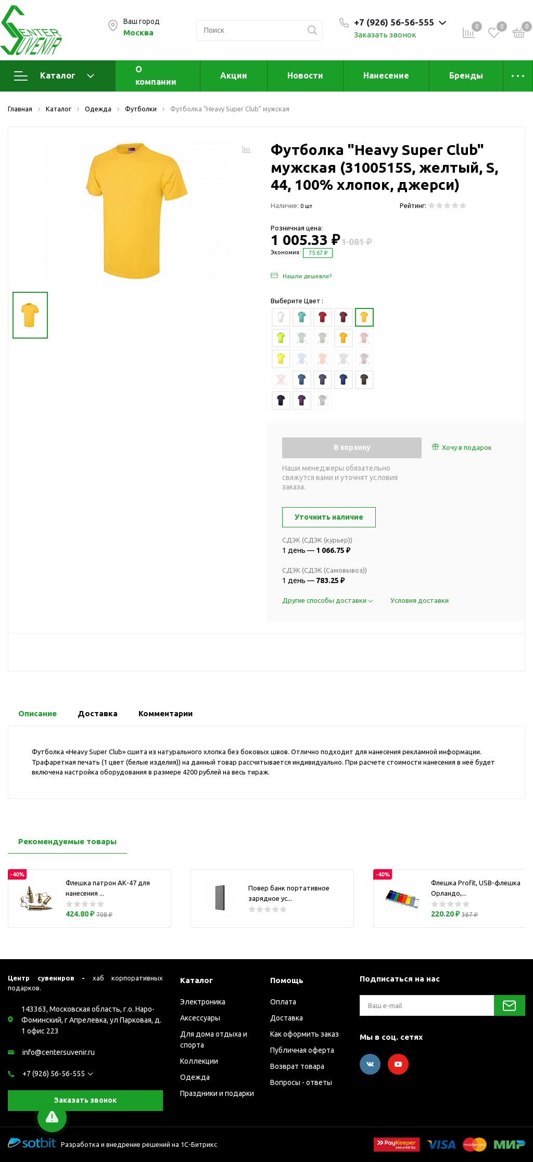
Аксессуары (200, 1018)
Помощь (286, 980)
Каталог (54, 76)
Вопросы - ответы (301, 1082)
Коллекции (199, 1061)
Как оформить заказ (304, 1034)
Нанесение (386, 75)
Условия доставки (419, 600)
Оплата (283, 1002)
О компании (155, 75)
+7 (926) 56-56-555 (53, 1073)
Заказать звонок (385, 34)
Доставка (286, 1018)
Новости (305, 75)
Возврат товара (297, 1066)
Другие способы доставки (328, 600)
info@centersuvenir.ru (58, 1052)
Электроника (202, 1002)
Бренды (466, 75)
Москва (138, 32)
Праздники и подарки (217, 1093)
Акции (233, 75)
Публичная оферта (302, 1050)
